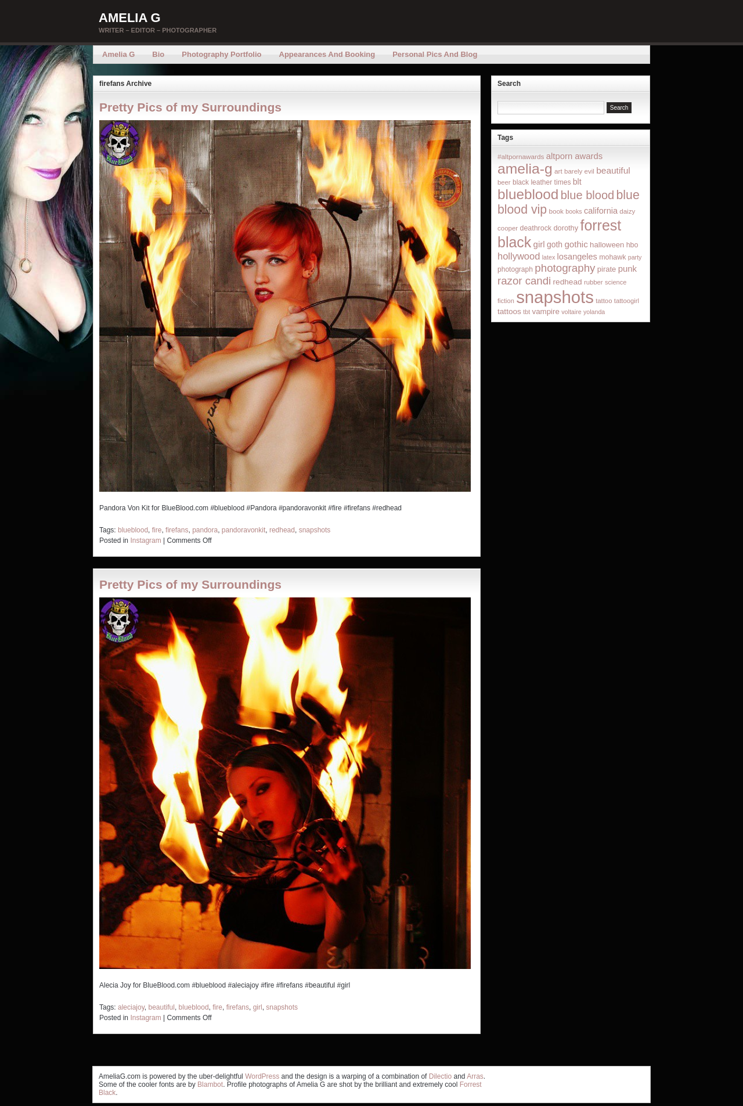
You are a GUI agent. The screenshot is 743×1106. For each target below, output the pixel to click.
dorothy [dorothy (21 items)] (565, 228)
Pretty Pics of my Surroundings (190, 107)
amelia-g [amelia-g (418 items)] (525, 168)
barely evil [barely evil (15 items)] (579, 171)
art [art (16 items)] (558, 171)
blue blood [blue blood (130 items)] (587, 195)
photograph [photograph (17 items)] (515, 269)
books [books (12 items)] (573, 211)
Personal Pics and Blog (434, 54)
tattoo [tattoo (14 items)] (604, 300)
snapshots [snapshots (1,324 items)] (555, 297)
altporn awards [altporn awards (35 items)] (574, 156)
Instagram (145, 540)
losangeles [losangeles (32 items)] (577, 256)
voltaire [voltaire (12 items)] (571, 311)
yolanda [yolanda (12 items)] (594, 311)
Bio (158, 54)
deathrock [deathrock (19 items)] (536, 228)
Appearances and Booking (327, 54)
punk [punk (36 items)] (627, 268)
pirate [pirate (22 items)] (606, 269)
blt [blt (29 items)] (577, 181)
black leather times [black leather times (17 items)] (542, 182)
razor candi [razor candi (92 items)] (524, 281)
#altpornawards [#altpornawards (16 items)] (520, 156)
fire (157, 530)
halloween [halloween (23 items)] (607, 244)
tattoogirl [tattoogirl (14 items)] (626, 300)
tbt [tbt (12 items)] (526, 311)
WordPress (262, 1076)
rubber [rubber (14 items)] (593, 282)
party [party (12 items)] (635, 257)
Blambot (210, 1084)
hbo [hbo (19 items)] (632, 245)
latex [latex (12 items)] (549, 257)
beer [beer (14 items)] (504, 182)
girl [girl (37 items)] (539, 244)
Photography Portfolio (221, 54)
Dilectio (440, 1076)
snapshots (315, 530)
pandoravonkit (243, 530)
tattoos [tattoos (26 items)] (509, 311)
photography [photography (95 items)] (565, 268)
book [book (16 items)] (556, 211)
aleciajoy (131, 1007)
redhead (282, 530)
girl (257, 1007)
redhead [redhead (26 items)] (567, 282)
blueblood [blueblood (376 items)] (527, 194)
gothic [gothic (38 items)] (575, 244)
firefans (176, 530)
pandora (205, 530)
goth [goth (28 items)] (554, 244)
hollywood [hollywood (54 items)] (518, 256)
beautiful (162, 1007)
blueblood (133, 530)
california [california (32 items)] (601, 210)
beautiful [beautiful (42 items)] (613, 170)
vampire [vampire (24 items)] (545, 311)
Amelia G (130, 17)
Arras (475, 1076)
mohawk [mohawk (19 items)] (612, 257)
